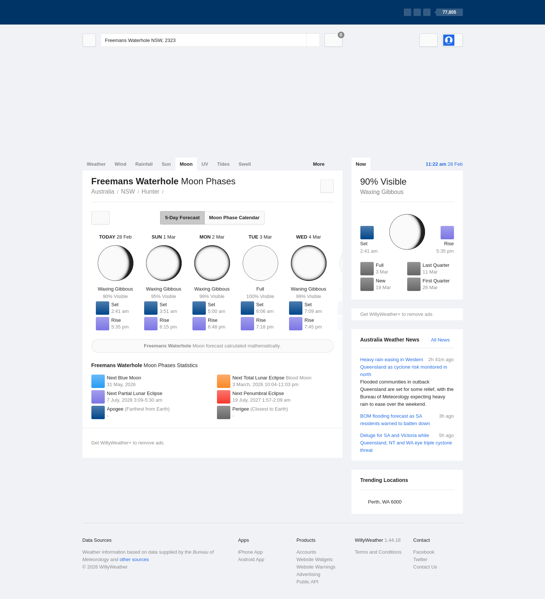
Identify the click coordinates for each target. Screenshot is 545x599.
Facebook (423, 552)
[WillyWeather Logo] (117, 12)
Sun (166, 164)
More (318, 164)
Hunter (150, 191)
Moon (186, 164)
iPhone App (250, 552)
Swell (245, 164)
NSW (128, 191)
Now (361, 164)
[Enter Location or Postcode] (210, 40)
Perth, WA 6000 (385, 502)
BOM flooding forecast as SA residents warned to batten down (407, 419)
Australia (102, 191)
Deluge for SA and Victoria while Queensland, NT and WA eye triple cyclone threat (407, 442)
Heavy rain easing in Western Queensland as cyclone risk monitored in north (407, 382)
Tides (223, 164)
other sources (134, 559)
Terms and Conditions (378, 552)
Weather (96, 164)
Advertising (308, 574)
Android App (251, 559)
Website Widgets (314, 559)
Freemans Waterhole (167, 191)
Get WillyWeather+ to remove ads (396, 314)
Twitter (420, 559)
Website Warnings (315, 567)
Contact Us (425, 567)
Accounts (306, 552)
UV (204, 164)
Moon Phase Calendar (234, 217)
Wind (121, 164)
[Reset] (300, 40)
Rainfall (144, 164)
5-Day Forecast (182, 217)
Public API (307, 582)
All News (440, 340)
